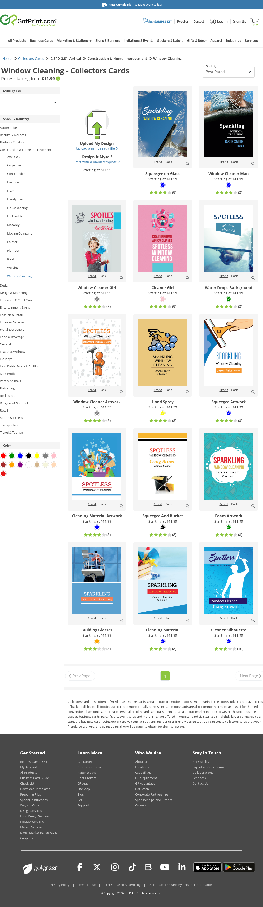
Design (4, 285)
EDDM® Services (32, 821)
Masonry (13, 225)
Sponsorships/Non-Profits (153, 800)
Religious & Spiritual (14, 403)
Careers (140, 805)
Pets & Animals (10, 381)
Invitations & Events (138, 40)
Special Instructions (34, 800)
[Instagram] (115, 867)
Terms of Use (86, 885)
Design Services (31, 811)
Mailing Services (31, 827)
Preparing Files (30, 794)
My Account (28, 767)
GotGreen (142, 789)
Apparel (216, 40)
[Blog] (148, 866)
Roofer (12, 259)
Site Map (84, 789)
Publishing (7, 388)
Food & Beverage (12, 337)
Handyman (15, 199)
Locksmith (14, 216)
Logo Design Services (35, 816)
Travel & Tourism (12, 432)
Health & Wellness (12, 351)
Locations (142, 767)
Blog (81, 794)
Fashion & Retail (11, 315)
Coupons (26, 838)
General (5, 344)
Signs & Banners (107, 40)
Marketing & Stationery (74, 40)
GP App (83, 783)
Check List (27, 783)
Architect (13, 156)
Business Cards (41, 40)
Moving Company (19, 233)
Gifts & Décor (197, 40)
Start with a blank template (97, 162)
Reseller (182, 21)
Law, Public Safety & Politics (19, 366)
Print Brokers (87, 778)
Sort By (211, 66)
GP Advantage (145, 783)
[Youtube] (165, 867)
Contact (199, 21)
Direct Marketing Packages (38, 832)
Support (83, 805)
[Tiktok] (132, 867)
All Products (17, 40)
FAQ (80, 800)
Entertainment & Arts (15, 307)
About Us (141, 761)
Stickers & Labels (170, 40)
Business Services (12, 142)
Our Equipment (146, 778)
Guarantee (85, 761)
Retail (4, 410)
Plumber (13, 250)
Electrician (14, 182)
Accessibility (201, 761)
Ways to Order (30, 805)
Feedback (199, 778)
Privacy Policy (59, 885)
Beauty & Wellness (13, 135)
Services (251, 40)
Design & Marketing (14, 293)
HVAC (11, 191)
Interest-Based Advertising (122, 885)
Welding (12, 267)
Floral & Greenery (12, 329)
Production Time (89, 767)
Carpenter (14, 165)
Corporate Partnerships (151, 794)
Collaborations (203, 772)
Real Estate (7, 395)
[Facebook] (80, 867)
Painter (12, 242)
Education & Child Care (16, 300)
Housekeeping (17, 208)
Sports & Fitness (11, 418)
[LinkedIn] (182, 867)
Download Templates (35, 789)
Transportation (10, 425)
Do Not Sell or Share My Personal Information (180, 885)
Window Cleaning (19, 276)
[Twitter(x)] (97, 867)
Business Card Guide (34, 778)
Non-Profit (7, 373)
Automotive (8, 127)
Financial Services (12, 322)
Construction (16, 173)
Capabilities (143, 772)
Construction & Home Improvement (25, 150)
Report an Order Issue (208, 767)
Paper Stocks (87, 772)
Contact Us (200, 783)
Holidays (6, 359)
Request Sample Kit (33, 761)
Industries (233, 40)
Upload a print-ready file (97, 148)
